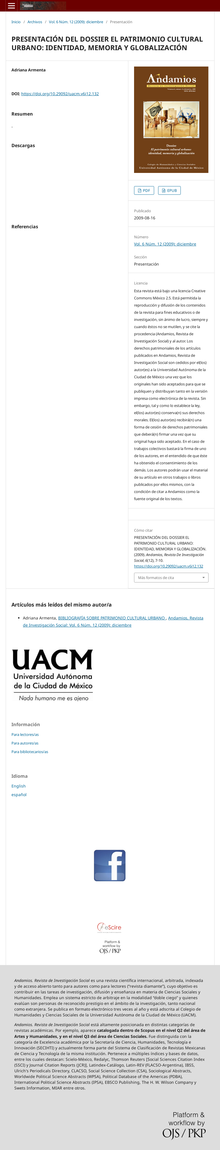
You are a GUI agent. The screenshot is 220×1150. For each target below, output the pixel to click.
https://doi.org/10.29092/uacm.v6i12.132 (60, 93)
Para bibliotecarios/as (29, 751)
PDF (146, 190)
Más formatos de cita (156, 577)
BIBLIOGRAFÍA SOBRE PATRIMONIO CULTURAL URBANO (112, 618)
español (19, 794)
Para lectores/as (25, 734)
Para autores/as (24, 743)
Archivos (35, 21)
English (18, 786)
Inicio (16, 21)
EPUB (171, 190)
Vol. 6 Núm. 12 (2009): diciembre (76, 21)
